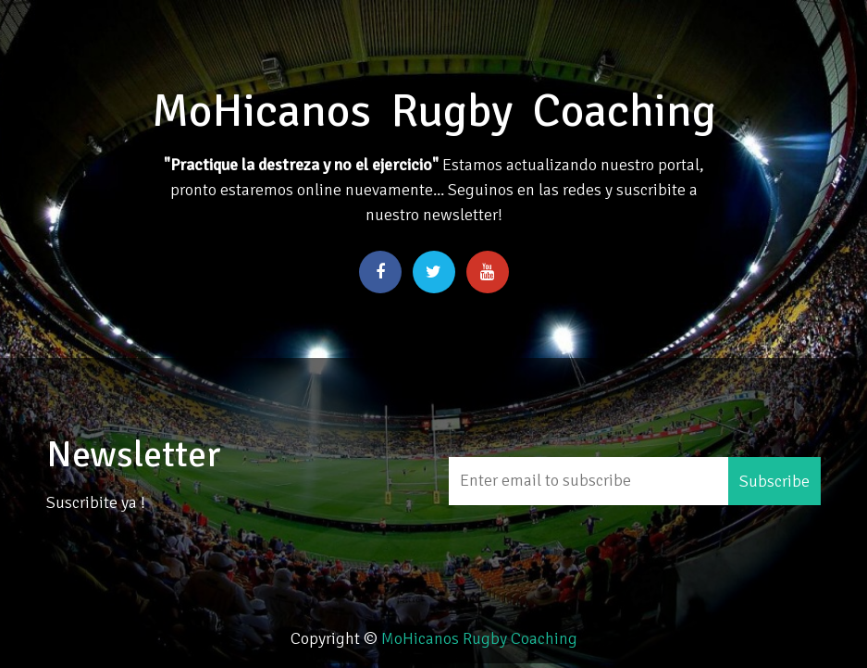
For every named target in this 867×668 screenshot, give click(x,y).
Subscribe (774, 481)
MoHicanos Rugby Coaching (479, 638)
